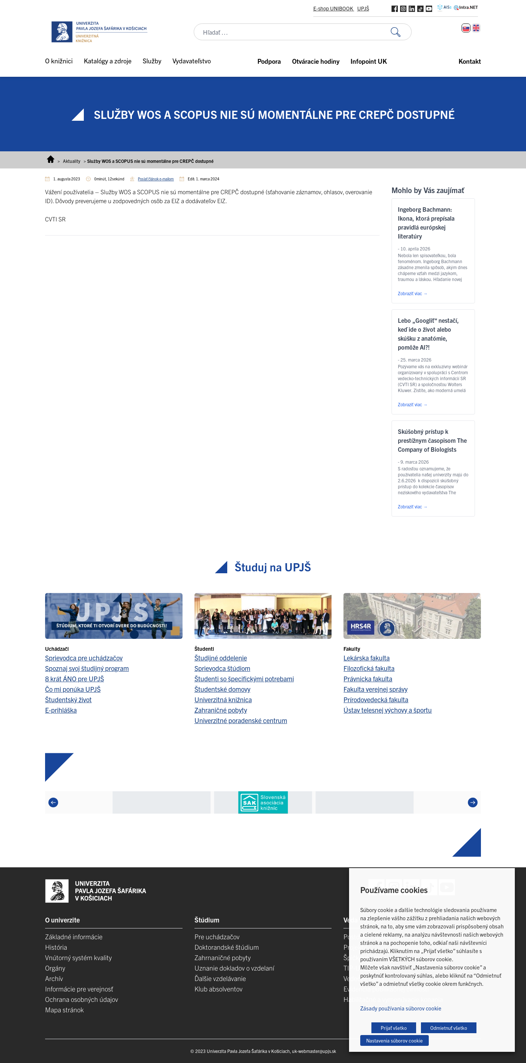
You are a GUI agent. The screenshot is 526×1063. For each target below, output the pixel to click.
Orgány (55, 967)
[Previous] (53, 802)
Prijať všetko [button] (394, 1028)
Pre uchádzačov (217, 936)
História (56, 947)
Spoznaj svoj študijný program (87, 668)
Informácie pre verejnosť (79, 988)
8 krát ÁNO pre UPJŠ (74, 678)
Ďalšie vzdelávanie (220, 978)
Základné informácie (73, 936)
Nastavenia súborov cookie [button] (394, 1040)
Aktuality (71, 161)
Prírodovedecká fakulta (375, 699)
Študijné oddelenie (220, 657)
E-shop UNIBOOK (333, 8)
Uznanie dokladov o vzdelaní (234, 967)
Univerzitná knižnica (223, 699)
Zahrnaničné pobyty (222, 957)
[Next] (473, 802)
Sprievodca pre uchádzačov (84, 657)
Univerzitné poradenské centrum (240, 720)
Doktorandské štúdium (226, 947)
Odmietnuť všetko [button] (448, 1028)
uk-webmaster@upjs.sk (314, 1051)
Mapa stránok (64, 1009)
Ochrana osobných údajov (81, 999)
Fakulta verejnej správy (375, 689)
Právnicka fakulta (367, 678)
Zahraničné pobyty (220, 710)
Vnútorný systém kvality (78, 957)
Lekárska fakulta (366, 657)
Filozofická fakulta (368, 668)
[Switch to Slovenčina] (466, 28)
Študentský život (68, 699)
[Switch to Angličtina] (476, 28)
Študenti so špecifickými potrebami (244, 678)
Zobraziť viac (413, 293)
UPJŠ (363, 8)
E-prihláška (61, 710)
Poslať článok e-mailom (156, 178)
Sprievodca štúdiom (222, 668)
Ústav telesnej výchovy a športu (387, 710)
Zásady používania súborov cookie (400, 1008)
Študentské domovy (222, 689)
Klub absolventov (218, 988)
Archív (54, 978)
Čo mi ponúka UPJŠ (73, 689)
